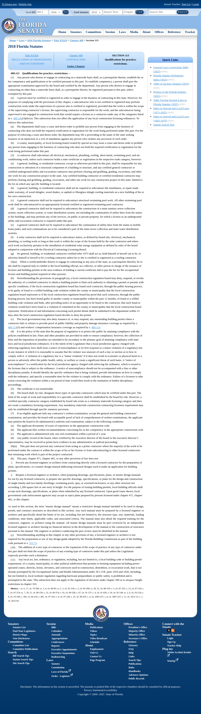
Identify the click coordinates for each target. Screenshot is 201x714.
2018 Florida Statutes (39, 40)
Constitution (57, 667)
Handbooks (135, 671)
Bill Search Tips (21, 655)
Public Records (137, 678)
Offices (159, 32)
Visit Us (94, 652)
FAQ (131, 649)
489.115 (12, 327)
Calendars (56, 631)
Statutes (55, 663)
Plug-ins (167, 648)
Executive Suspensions (63, 653)
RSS (172, 630)
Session (110, 32)
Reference (174, 32)
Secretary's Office (138, 638)
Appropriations (59, 638)
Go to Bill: (31, 12)
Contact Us (96, 656)
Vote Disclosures (21, 638)
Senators (76, 32)
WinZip (173, 661)
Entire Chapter (76, 66)
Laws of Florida (61, 671)
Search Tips (135, 660)
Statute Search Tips (163, 124)
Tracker (190, 32)
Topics (93, 634)
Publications (96, 627)
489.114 (95, 327)
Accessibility (110, 690)
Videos (93, 631)
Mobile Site (25, 4)
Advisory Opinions (138, 674)
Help (131, 652)
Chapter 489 (76, 40)
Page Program (97, 660)
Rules (132, 667)
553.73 (33, 543)
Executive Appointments (64, 649)
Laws (122, 32)
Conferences (57, 642)
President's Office (138, 627)
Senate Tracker (172, 634)
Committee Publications (25, 649)
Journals (56, 634)
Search (12, 652)
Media (134, 32)
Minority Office (137, 634)
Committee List (21, 645)
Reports (55, 645)
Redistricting (58, 656)
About (146, 32)
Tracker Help (174, 645)
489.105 (17, 118)
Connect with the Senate (173, 625)
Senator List (19, 627)
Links (132, 656)
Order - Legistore (62, 676)
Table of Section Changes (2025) (171, 83)
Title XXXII (60, 40)
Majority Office (137, 631)
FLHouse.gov (9, 4)
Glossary (133, 645)
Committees (93, 32)
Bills (53, 627)
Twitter (169, 630)
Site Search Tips (21, 663)
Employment (96, 649)
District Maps (20, 634)
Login (195, 4)
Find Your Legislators (24, 631)
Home (62, 32)
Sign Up (186, 4)
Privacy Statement (93, 690)
